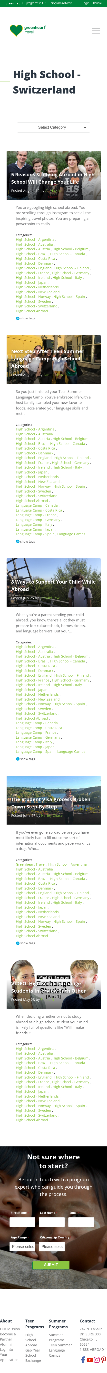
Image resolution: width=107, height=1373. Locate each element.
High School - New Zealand (38, 292)
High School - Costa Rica (36, 258)
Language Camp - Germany (38, 519)
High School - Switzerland (37, 306)
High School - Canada (68, 254)
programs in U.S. (36, 3)
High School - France (33, 273)
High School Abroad (32, 311)
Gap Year (32, 1350)
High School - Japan (32, 282)
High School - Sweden (34, 301)
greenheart (14, 3)
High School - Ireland (33, 277)
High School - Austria (33, 249)
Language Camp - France (36, 515)
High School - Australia (35, 244)
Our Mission (10, 1329)
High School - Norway (34, 296)
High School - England (34, 268)
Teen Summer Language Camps (60, 1350)
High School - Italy (68, 277)
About (6, 1321)
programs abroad (61, 3)
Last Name (47, 1213)
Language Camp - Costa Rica (39, 510)
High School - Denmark (35, 263)
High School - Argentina (35, 239)
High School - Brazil (32, 254)
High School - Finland (72, 268)
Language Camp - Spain (36, 534)
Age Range (19, 1237)
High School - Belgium (71, 249)
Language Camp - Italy (34, 524)
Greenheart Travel (31, 864)
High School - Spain (69, 296)
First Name (19, 1213)
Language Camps (71, 534)
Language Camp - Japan (36, 529)
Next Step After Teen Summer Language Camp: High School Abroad (47, 358)
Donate (97, 3)
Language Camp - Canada (37, 505)
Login (86, 3)
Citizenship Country (54, 1237)
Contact (87, 1321)
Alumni (6, 1344)
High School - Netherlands (38, 287)
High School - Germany (71, 273)
